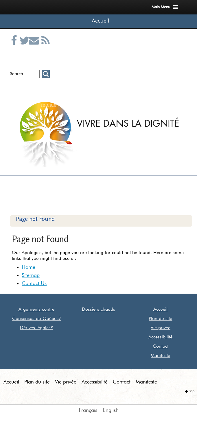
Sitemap (31, 275)
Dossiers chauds (98, 309)
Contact (160, 346)
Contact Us (34, 283)
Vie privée (160, 328)
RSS (45, 47)
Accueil (100, 21)
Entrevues (25, 87)
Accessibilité (160, 337)
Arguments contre (36, 309)
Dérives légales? (36, 328)
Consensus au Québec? (36, 318)
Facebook (15, 47)
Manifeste (160, 355)
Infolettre (15, 87)
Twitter (25, 47)
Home (28, 267)
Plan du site (160, 318)
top (191, 391)
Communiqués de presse (34, 92)
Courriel (34, 47)
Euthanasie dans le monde (45, 92)
